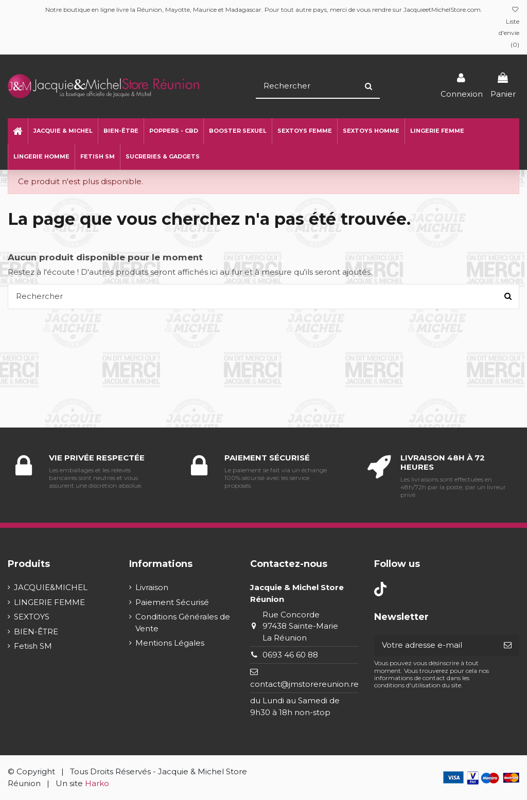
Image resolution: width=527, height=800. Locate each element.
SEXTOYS (31, 616)
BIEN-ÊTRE (36, 631)
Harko (97, 783)
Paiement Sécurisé (172, 602)
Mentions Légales (169, 643)
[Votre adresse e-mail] (435, 645)
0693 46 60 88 (290, 655)
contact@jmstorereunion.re (304, 684)
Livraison (151, 587)
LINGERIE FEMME (49, 602)
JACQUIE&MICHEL (50, 587)
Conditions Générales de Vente (182, 622)
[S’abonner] (507, 645)
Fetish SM (33, 646)
